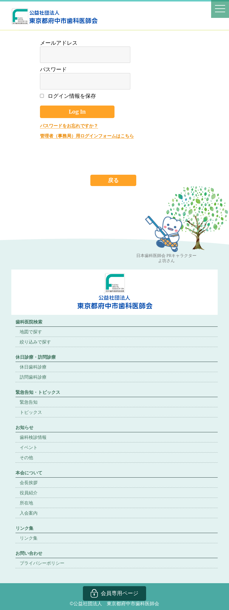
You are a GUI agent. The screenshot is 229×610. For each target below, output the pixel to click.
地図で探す (31, 331)
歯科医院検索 (29, 321)
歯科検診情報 (33, 437)
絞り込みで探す (35, 341)
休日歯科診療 (33, 366)
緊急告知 (29, 402)
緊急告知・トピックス (38, 392)
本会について (29, 472)
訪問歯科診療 (33, 377)
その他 (26, 457)
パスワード (53, 69)
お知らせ (24, 427)
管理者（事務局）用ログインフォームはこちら (87, 135)
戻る (113, 180)
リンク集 (29, 538)
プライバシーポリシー (42, 563)
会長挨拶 (29, 482)
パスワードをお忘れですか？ (69, 125)
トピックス (31, 412)
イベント (29, 447)
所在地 (26, 502)
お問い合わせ (29, 553)
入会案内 (29, 512)
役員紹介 (29, 492)
